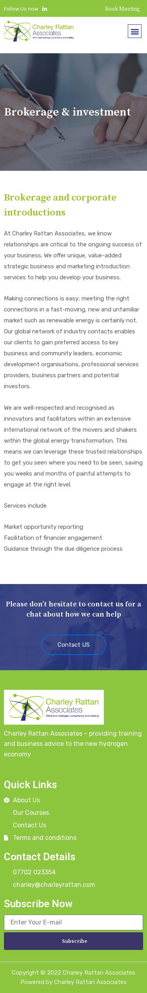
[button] (135, 31)
